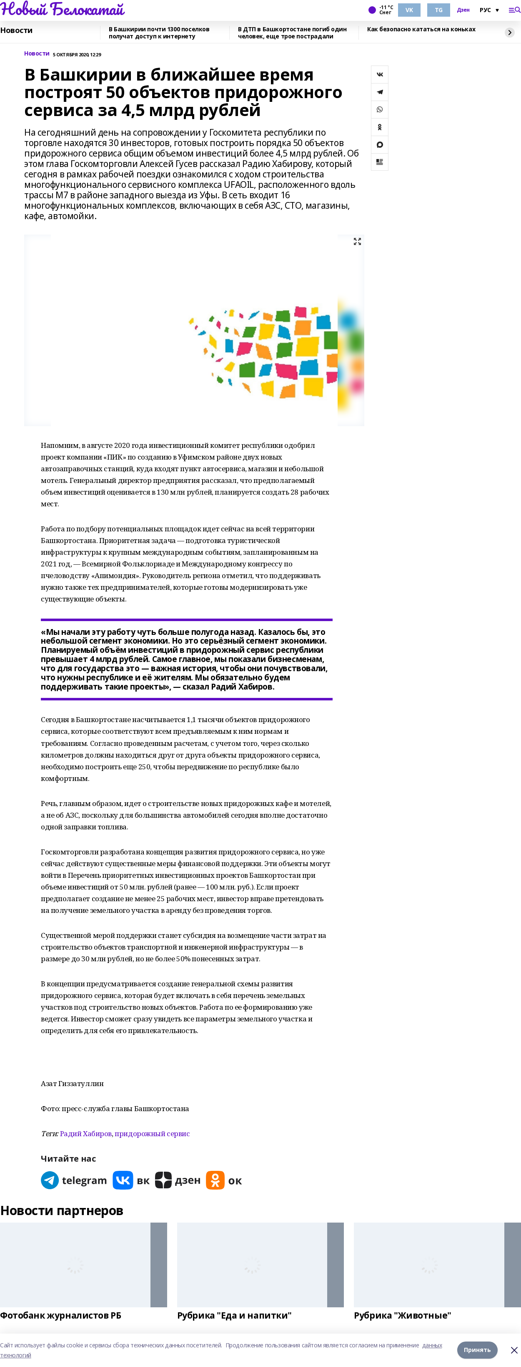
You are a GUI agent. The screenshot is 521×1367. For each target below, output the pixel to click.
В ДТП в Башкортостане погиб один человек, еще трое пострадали (292, 33)
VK (409, 10)
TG (439, 10)
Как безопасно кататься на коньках (421, 29)
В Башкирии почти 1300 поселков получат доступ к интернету (159, 33)
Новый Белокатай (61, 8)
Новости (16, 30)
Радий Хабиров (86, 1133)
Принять (477, 1350)
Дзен (463, 10)
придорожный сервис (152, 1133)
